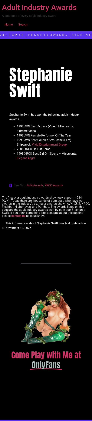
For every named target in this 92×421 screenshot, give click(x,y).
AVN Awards (35, 185)
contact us (18, 216)
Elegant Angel (26, 158)
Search (23, 24)
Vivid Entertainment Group (49, 144)
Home (9, 24)
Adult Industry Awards (39, 7)
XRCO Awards (53, 185)
